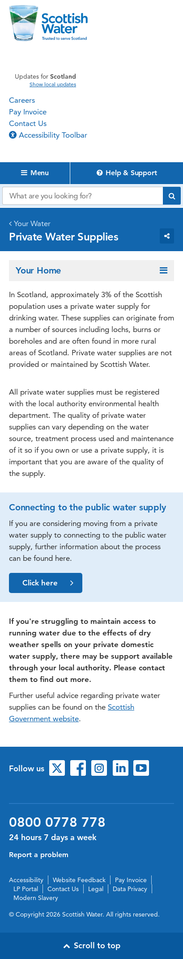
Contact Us (28, 123)
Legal (95, 889)
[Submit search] (172, 196)
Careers (22, 100)
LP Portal (25, 889)
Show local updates (53, 84)
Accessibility (26, 880)
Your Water (32, 223)
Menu (35, 172)
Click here (47, 583)
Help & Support (127, 172)
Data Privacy (130, 889)
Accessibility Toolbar (48, 134)
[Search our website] (82, 196)
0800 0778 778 (57, 822)
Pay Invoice (28, 111)
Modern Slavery (35, 898)
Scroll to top (91, 945)
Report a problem (38, 854)
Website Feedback (79, 880)
